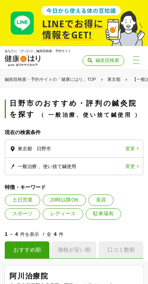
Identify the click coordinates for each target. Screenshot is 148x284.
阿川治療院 (29, 276)
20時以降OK (64, 200)
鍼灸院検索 (107, 60)
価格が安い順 (74, 250)
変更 (130, 148)
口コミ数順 (121, 250)
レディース (63, 214)
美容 (101, 200)
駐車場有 (103, 214)
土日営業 (22, 200)
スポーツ (22, 214)
